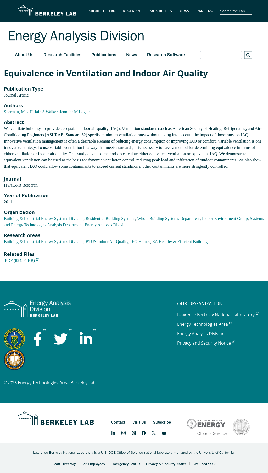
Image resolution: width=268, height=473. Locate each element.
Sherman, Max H (18, 112)
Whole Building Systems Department (168, 218)
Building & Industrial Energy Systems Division (43, 218)
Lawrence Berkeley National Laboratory (217, 315)
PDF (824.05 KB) (21, 260)
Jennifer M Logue (74, 112)
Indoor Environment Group (225, 218)
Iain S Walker (46, 112)
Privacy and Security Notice (205, 343)
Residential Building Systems (110, 218)
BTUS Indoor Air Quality (107, 241)
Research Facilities (62, 55)
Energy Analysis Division (106, 225)
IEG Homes (140, 241)
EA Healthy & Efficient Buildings (180, 241)
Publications (103, 55)
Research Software (166, 55)
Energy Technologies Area (204, 324)
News (131, 55)
